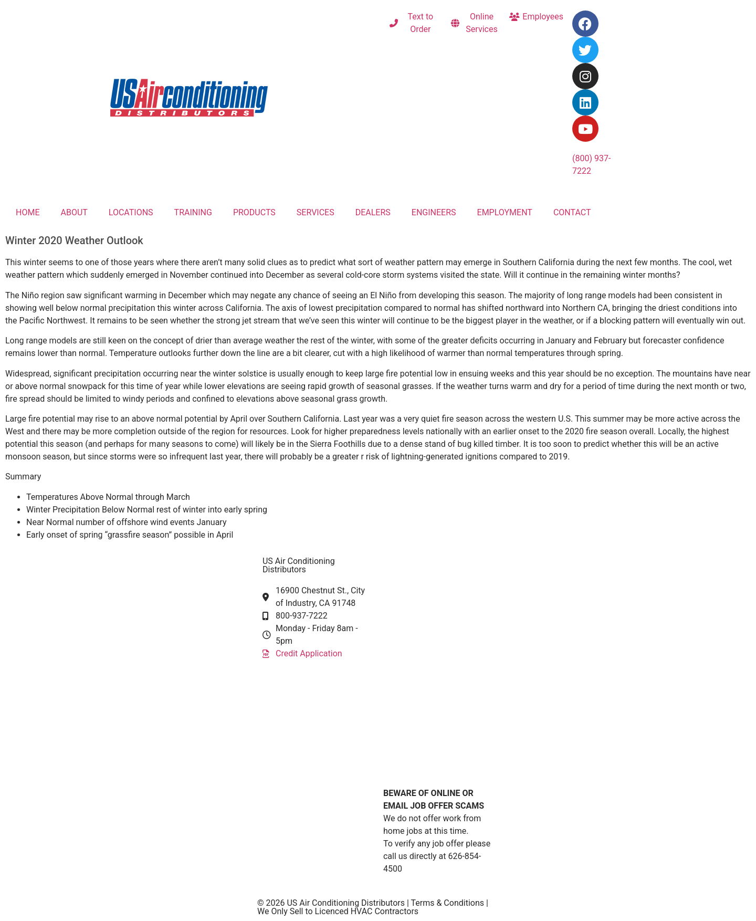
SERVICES (315, 212)
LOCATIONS (131, 212)
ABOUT (73, 212)
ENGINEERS (434, 212)
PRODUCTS (254, 212)
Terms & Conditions (448, 903)
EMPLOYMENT (504, 212)
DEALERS (373, 212)
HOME (27, 212)
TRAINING (193, 212)
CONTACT (572, 212)
